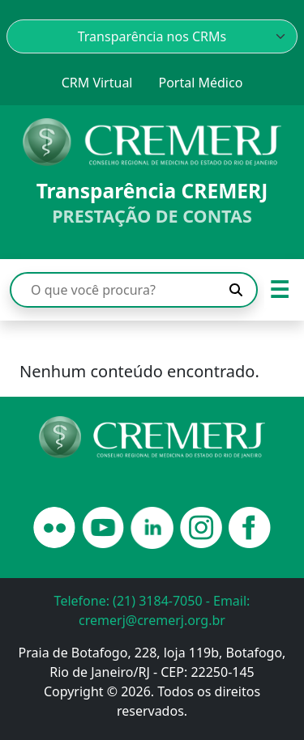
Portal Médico (200, 82)
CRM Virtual (97, 82)
